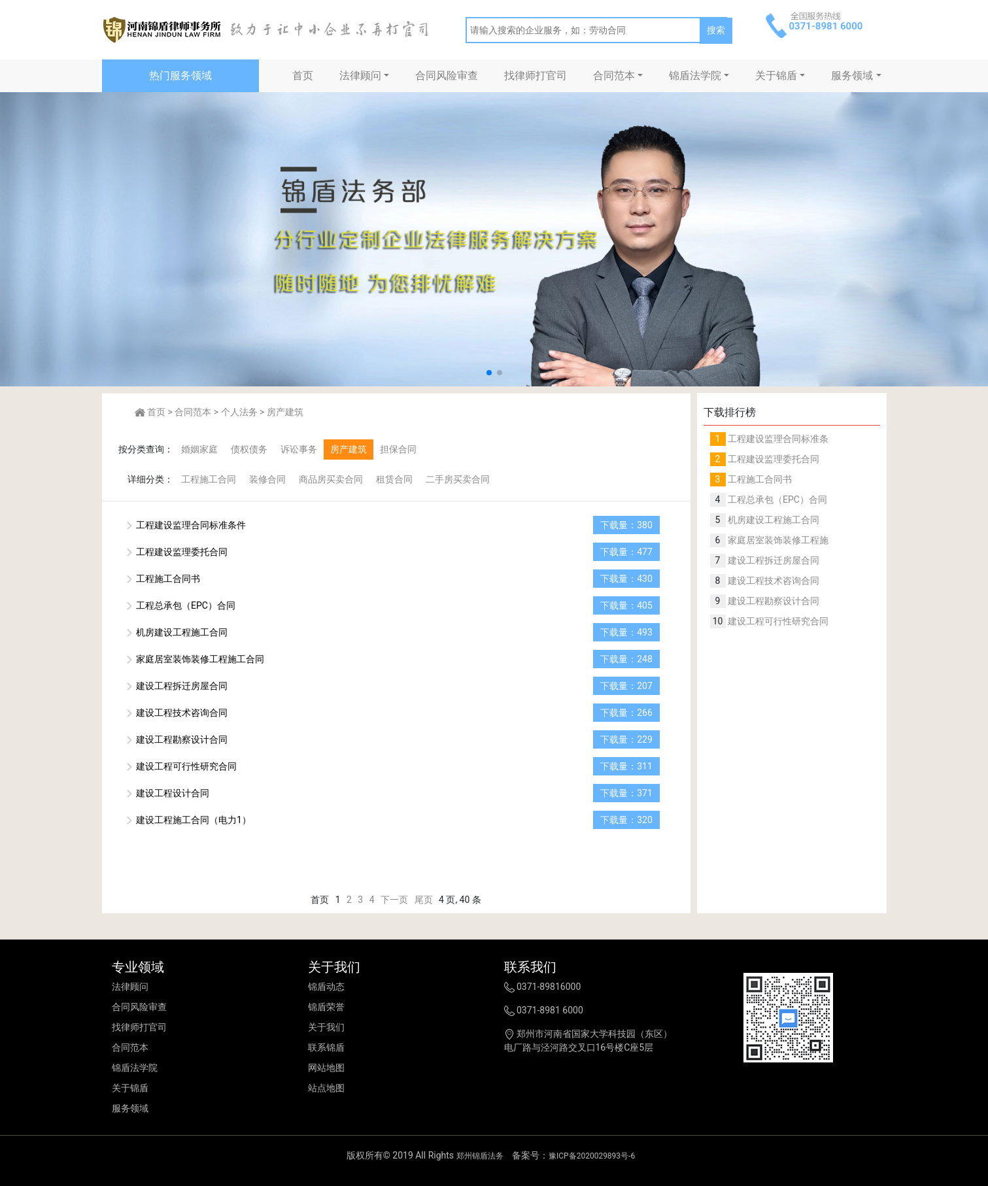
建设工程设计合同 (167, 793)
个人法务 (239, 412)
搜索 (716, 30)
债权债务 (249, 449)
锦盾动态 (326, 986)
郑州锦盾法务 (479, 1156)
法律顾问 (360, 75)
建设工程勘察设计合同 (176, 739)
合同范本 (614, 75)
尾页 (424, 899)
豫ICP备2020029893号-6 (592, 1156)
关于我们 (326, 1027)
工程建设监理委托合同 (176, 552)
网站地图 (326, 1067)
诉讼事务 (299, 449)
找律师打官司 (535, 75)
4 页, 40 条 (460, 899)
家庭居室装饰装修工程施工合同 (194, 659)
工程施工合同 (208, 479)
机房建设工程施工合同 (176, 632)
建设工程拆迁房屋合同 (176, 686)
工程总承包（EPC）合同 (180, 605)
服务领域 (852, 75)
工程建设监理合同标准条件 (185, 525)
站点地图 (326, 1088)
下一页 (394, 899)
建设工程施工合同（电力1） (188, 820)
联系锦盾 (326, 1047)
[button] (489, 372)
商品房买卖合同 (331, 479)
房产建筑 (285, 412)
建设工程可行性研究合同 (181, 766)
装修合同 (267, 479)
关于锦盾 (776, 75)
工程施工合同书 (162, 578)
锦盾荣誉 (326, 1007)
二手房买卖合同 (458, 479)
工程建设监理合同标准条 (777, 438)
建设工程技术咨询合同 (176, 712)
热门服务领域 (180, 75)
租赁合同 (394, 479)
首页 (302, 75)
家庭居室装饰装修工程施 (777, 540)
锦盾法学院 (695, 75)
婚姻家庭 (199, 449)
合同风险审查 (446, 75)
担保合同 (398, 449)
